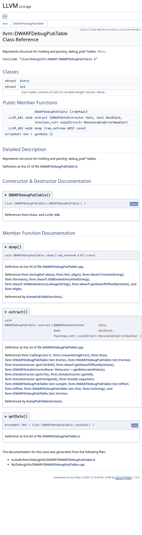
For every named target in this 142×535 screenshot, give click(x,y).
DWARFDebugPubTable (28, 23)
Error (74, 122)
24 (31, 347)
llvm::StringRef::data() (38, 274)
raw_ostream (56, 128)
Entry (24, 81)
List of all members (130, 29)
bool (100, 118)
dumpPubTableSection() (44, 297)
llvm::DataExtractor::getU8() (72, 374)
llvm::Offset (14, 389)
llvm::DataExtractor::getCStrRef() (30, 365)
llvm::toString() (94, 389)
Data (89, 118)
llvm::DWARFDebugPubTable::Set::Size (52, 389)
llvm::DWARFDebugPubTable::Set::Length (36, 384)
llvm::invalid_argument (76, 379)
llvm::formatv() (16, 279)
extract (41, 118)
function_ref (46, 122)
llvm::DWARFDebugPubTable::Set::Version (36, 393)
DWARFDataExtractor (67, 118)
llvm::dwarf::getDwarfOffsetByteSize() (100, 284)
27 (28, 166)
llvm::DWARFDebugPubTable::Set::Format (99, 360)
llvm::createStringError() (71, 355)
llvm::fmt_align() (68, 274)
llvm (5, 23)
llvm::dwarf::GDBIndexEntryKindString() (59, 279)
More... (102, 51)
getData (41, 134)
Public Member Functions (104, 29)
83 (31, 436)
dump (38, 128)
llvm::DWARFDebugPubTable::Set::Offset (98, 384)
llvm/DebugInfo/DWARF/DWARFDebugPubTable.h (58, 59)
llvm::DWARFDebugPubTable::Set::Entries (36, 360)
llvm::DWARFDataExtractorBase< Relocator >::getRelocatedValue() (55, 369)
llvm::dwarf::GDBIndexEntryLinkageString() (37, 284)
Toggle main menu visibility (6, 14)
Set (22, 87)
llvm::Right (13, 289)
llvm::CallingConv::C (36, 355)
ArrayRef (12, 134)
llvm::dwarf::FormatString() (103, 274)
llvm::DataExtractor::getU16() (27, 374)
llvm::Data (29, 215)
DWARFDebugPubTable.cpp (62, 267)
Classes (84, 29)
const (81, 128)
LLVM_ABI (16, 118)
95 (31, 267)
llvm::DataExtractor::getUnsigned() (31, 379)
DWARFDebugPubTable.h (58, 166)
